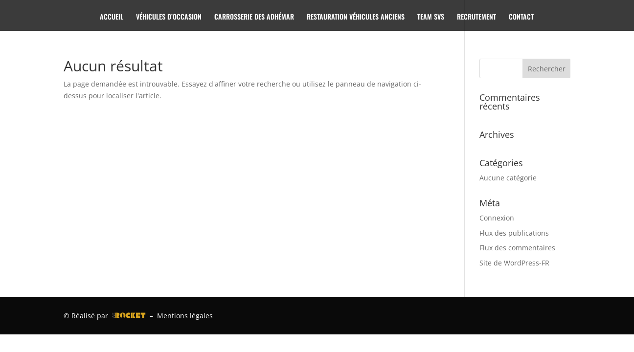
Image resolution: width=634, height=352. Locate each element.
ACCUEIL (111, 17)
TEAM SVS (430, 17)
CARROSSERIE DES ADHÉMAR (254, 17)
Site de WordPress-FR (514, 262)
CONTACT (521, 17)
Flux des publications (514, 233)
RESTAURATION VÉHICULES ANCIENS (356, 17)
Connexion (496, 217)
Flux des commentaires (517, 247)
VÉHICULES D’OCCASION (169, 17)
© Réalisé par (105, 315)
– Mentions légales (179, 315)
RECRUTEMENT (476, 17)
